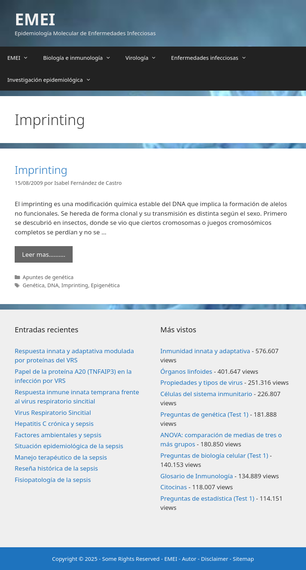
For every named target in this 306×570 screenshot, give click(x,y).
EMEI (35, 19)
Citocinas (173, 487)
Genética (34, 285)
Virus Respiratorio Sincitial (53, 412)
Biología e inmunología (80, 58)
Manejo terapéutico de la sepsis (61, 457)
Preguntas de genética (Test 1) (204, 414)
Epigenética (105, 285)
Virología (144, 58)
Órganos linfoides (186, 371)
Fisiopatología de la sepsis (53, 479)
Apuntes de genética (48, 277)
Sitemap (243, 558)
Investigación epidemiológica (52, 80)
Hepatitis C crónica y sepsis (54, 423)
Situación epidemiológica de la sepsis (69, 446)
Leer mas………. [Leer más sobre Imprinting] (43, 254)
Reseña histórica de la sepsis (56, 468)
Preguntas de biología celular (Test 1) (214, 455)
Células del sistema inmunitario (206, 394)
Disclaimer (214, 558)
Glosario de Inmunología (196, 476)
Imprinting (41, 169)
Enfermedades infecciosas (212, 58)
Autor (189, 558)
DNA (53, 285)
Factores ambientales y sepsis (58, 435)
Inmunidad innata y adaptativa (205, 351)
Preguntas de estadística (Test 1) (207, 498)
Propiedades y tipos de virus (201, 382)
